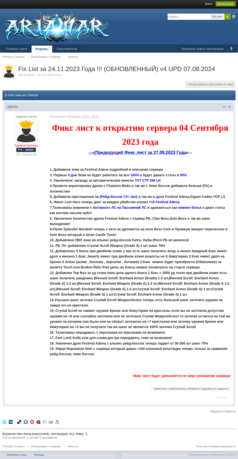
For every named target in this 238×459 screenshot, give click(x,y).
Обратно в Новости (222, 411)
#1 (227, 107)
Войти (209, 3)
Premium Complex (13, 446)
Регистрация (225, 3)
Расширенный (234, 16)
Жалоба (220, 397)
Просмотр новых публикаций (202, 49)
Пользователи (67, 49)
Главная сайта (16, 49)
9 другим (206, 388)
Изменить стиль (17, 454)
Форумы (42, 49)
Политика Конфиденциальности (216, 446)
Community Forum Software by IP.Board (212, 454)
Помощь (39, 454)
